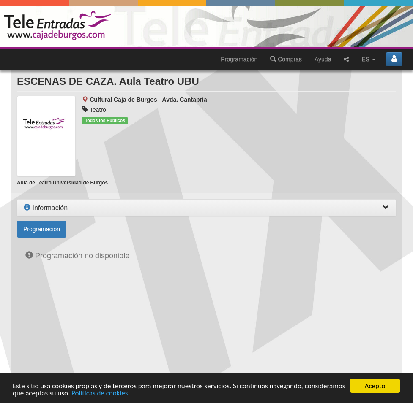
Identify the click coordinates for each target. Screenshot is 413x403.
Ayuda (323, 59)
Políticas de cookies (99, 393)
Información (46, 207)
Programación (239, 59)
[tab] (206, 208)
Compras (286, 59)
